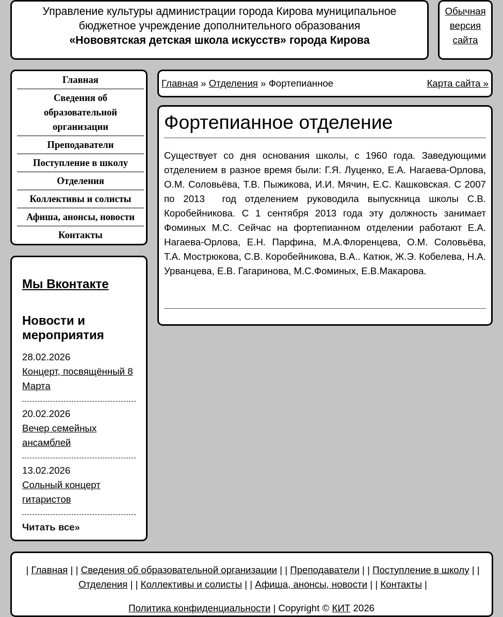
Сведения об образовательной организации (80, 112)
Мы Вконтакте (65, 284)
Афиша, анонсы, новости (80, 216)
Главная (80, 79)
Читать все (51, 527)
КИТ (341, 608)
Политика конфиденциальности (199, 608)
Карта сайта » (458, 83)
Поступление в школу (80, 162)
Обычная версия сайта (465, 25)
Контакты (80, 234)
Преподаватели (80, 144)
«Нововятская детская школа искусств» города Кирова (219, 25)
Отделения (80, 180)
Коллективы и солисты (81, 198)
